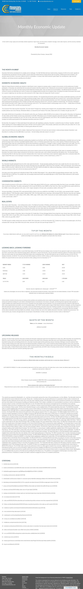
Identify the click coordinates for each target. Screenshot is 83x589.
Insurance (24, 582)
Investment (24, 579)
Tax (23, 584)
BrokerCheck (69, 577)
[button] (49, 9)
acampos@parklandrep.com (45, 1)
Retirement (24, 578)
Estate (23, 581)
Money (23, 586)
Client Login (76, 1)
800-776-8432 (32, 1)
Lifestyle (24, 587)
